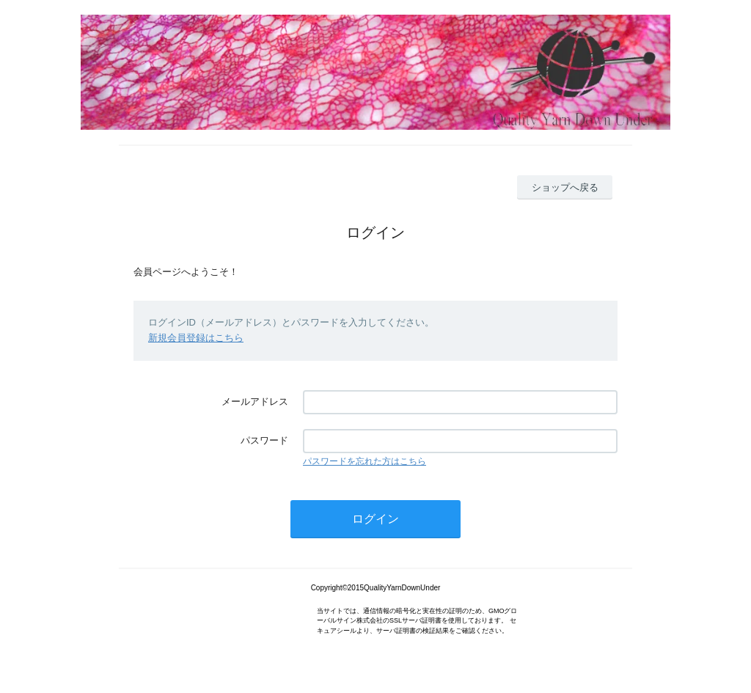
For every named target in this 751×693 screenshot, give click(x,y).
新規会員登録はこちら (195, 337)
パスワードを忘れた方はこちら (364, 461)
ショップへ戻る (565, 187)
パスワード (264, 440)
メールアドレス (254, 401)
